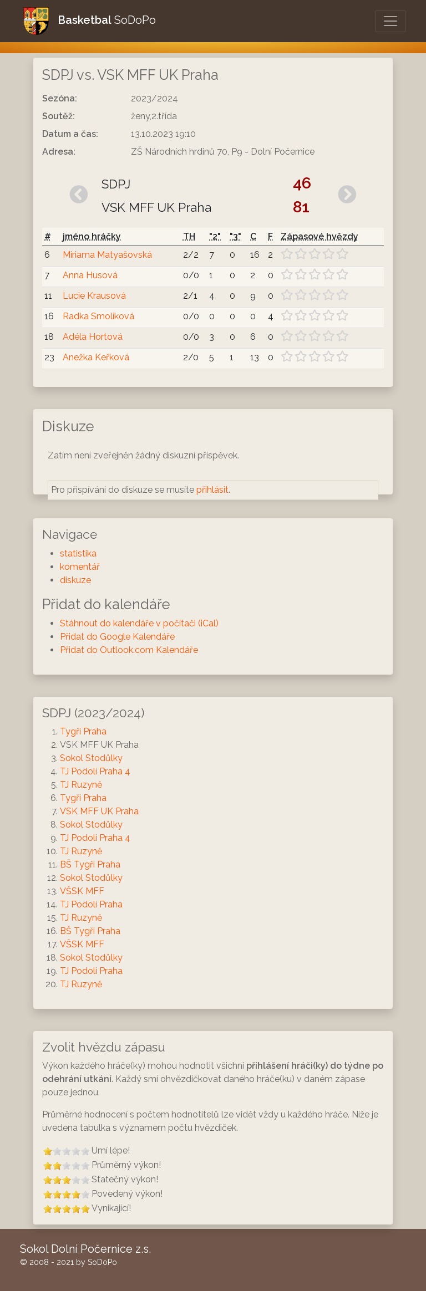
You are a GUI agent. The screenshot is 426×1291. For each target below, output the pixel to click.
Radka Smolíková (98, 316)
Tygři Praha (83, 731)
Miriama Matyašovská (107, 254)
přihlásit (212, 489)
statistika (78, 553)
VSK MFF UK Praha (99, 811)
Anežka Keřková (96, 357)
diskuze (75, 580)
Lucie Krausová (94, 295)
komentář (80, 567)
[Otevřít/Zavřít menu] (390, 21)
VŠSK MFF (82, 891)
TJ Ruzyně (81, 784)
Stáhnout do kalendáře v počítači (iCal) (139, 623)
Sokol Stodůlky (91, 758)
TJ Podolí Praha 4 (95, 771)
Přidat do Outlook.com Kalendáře (129, 650)
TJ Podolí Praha (91, 904)
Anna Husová (90, 275)
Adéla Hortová (93, 336)
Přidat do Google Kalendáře (117, 636)
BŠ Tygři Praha (90, 864)
